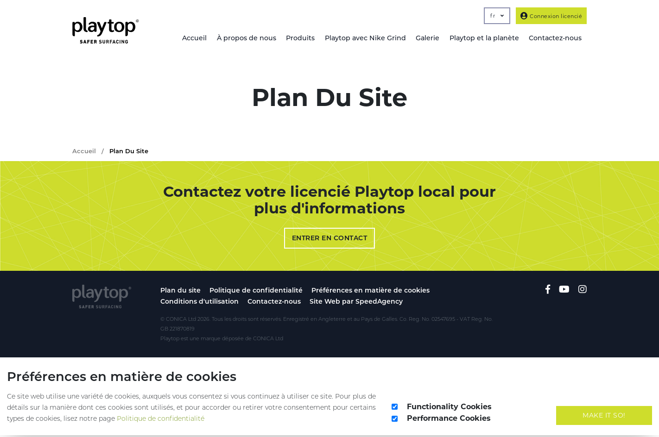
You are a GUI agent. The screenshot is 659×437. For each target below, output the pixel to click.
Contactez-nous (274, 303)
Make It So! (604, 416)
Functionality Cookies (449, 408)
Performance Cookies (449, 420)
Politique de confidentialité (256, 292)
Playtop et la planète (483, 38)
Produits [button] (298, 38)
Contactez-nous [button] (555, 38)
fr (497, 15)
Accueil (191, 38)
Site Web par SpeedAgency (356, 303)
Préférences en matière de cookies (370, 292)
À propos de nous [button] (243, 38)
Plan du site (180, 292)
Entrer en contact (330, 240)
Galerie (426, 38)
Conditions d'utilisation (199, 303)
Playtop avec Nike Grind (363, 38)
